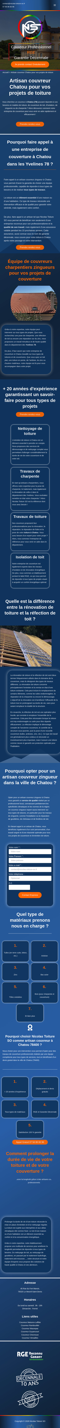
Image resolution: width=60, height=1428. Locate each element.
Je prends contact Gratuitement (30, 64)
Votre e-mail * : (30, 868)
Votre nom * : (30, 850)
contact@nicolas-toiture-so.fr (14, 3)
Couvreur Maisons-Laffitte (30, 1322)
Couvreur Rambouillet (30, 1325)
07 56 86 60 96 (8, 7)
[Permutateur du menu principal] (54, 5)
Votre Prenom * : (30, 859)
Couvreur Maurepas (30, 1328)
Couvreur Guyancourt (30, 1332)
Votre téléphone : (30, 877)
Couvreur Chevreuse (30, 1335)
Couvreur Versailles (30, 1338)
